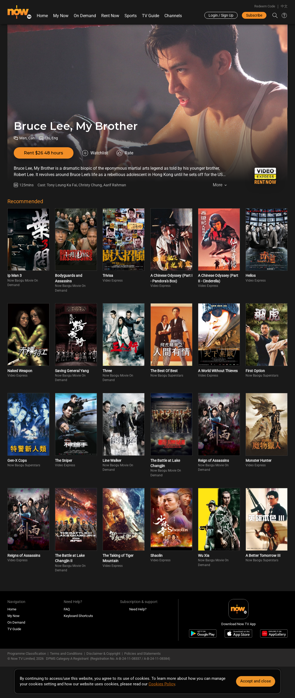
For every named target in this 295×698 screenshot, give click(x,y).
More (217, 184)
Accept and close (255, 681)
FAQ (67, 609)
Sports (131, 15)
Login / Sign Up (221, 15)
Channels (173, 15)
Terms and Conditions (66, 654)
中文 (284, 6)
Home (42, 15)
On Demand (85, 15)
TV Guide (150, 15)
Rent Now (110, 15)
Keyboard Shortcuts (78, 616)
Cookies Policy (162, 684)
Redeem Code (264, 6)
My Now (60, 15)
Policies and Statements (142, 654)
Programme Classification (26, 654)
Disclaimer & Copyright (103, 654)
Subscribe (254, 15)
